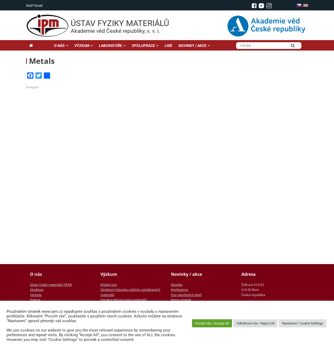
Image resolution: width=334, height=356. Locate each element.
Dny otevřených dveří (186, 295)
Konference (179, 290)
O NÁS (59, 45)
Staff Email (34, 6)
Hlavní (38, 45)
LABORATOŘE (110, 45)
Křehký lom (108, 285)
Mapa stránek (181, 300)
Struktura (37, 290)
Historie (35, 295)
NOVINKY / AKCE (192, 45)
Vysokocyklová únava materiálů (123, 300)
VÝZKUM (81, 45)
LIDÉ (168, 45)
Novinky (177, 285)
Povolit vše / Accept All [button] (212, 323)
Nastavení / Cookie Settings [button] (302, 323)
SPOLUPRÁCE (143, 45)
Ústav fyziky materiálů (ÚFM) (51, 285)
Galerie (35, 300)
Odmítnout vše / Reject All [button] (255, 323)
